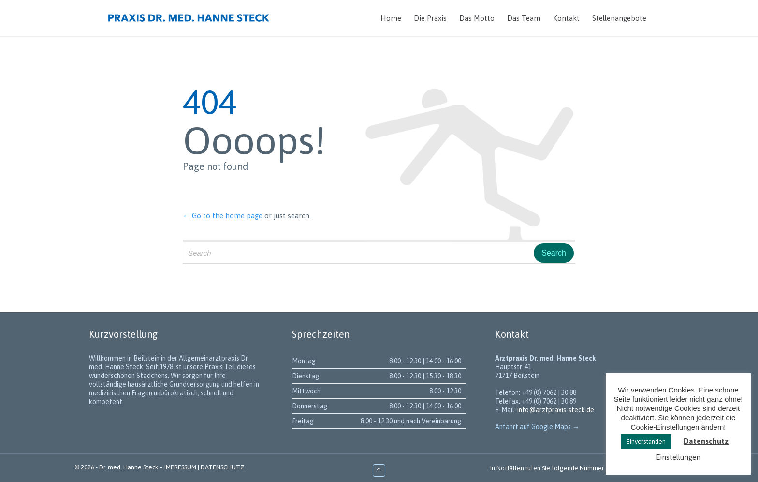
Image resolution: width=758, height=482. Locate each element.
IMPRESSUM (180, 467)
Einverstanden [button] (646, 441)
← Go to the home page (222, 215)
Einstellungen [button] (678, 457)
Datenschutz (706, 441)
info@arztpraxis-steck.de (555, 410)
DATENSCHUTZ (222, 467)
